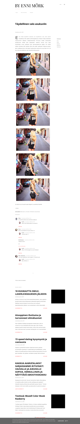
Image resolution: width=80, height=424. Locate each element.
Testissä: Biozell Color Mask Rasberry (30, 397)
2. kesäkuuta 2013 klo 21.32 (31, 255)
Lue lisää (45, 308)
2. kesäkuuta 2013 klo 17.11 (26, 218)
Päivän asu (58, 45)
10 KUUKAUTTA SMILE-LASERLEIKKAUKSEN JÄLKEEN (31, 292)
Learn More (61, 420)
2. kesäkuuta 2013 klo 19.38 (26, 229)
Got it (66, 420)
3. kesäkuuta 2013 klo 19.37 (30, 221)
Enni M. (23, 221)
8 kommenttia (18, 356)
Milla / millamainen (21, 255)
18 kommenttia (18, 308)
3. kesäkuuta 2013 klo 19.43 (30, 248)
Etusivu (16, 12)
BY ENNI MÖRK (29, 5)
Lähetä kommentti (19, 388)
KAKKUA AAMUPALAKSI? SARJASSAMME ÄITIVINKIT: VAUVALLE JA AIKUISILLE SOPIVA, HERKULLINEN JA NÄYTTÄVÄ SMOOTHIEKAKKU (30, 369)
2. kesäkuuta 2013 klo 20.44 (29, 239)
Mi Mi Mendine (21, 239)
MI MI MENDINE (21, 246)
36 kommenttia (18, 332)
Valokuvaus (59, 46)
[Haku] (60, 4)
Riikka (19, 218)
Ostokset (58, 43)
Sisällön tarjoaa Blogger (40, 417)
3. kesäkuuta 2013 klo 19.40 (30, 232)
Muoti (58, 42)
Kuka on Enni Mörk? (23, 12)
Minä (57, 40)
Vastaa (20, 226)
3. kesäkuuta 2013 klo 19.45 (30, 259)
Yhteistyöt (30, 12)
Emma (19, 229)
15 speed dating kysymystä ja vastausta (31, 341)
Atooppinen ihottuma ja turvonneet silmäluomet (28, 316)
